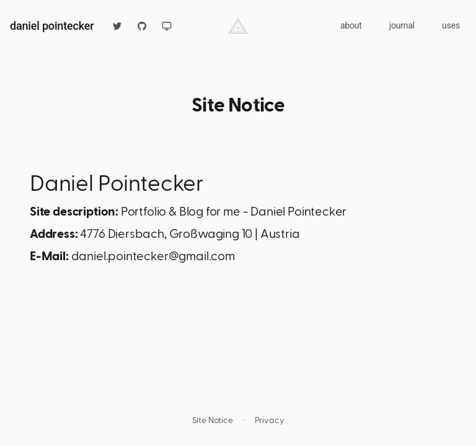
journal (402, 25)
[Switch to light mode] (166, 26)
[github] (142, 26)
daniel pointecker (52, 25)
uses (451, 25)
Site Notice (212, 419)
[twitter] (117, 26)
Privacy (269, 419)
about (351, 25)
